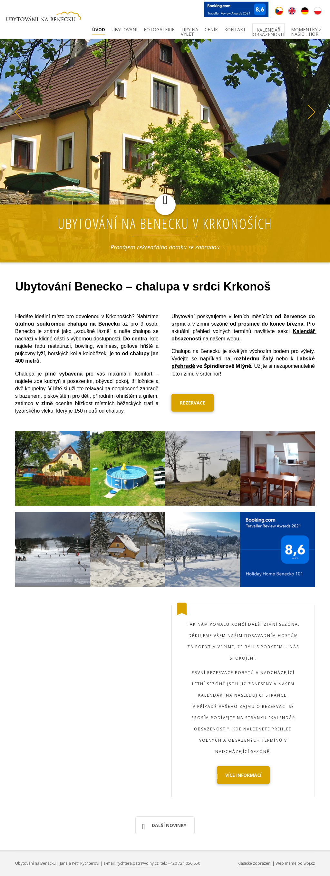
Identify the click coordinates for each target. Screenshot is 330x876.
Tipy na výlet (189, 30)
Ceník (211, 30)
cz (279, 11)
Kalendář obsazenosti (268, 31)
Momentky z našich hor (306, 30)
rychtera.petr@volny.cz (138, 863)
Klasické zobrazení (254, 863)
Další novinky (164, 827)
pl (318, 11)
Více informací (239, 776)
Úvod (98, 30)
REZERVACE (192, 403)
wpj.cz (309, 863)
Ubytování (124, 30)
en (292, 11)
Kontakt (235, 30)
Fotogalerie (159, 30)
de (305, 11)
